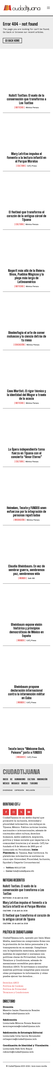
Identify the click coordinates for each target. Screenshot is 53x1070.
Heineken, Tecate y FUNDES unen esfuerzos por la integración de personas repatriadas (26, 511)
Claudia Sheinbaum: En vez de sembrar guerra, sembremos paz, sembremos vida (26, 570)
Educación (19, 345)
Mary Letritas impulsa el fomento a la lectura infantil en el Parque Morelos (26, 157)
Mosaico (21, 757)
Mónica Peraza (32, 107)
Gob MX (31, 578)
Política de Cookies (13, 985)
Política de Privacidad (14, 989)
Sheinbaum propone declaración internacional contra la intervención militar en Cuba (26, 692)
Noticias (19, 107)
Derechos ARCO (11, 982)
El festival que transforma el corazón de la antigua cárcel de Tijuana (26, 216)
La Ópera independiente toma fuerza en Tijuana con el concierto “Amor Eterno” (26, 453)
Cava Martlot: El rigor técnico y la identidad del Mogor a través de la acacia (26, 394)
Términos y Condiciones (16, 992)
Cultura (21, 166)
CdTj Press (32, 166)
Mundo (22, 578)
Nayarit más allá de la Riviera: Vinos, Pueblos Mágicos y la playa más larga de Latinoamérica (26, 276)
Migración (19, 520)
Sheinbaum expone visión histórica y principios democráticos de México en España (26, 630)
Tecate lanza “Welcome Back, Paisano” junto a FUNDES (26, 750)
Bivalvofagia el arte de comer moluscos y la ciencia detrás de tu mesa (26, 336)
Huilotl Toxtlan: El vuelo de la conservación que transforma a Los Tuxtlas (26, 99)
